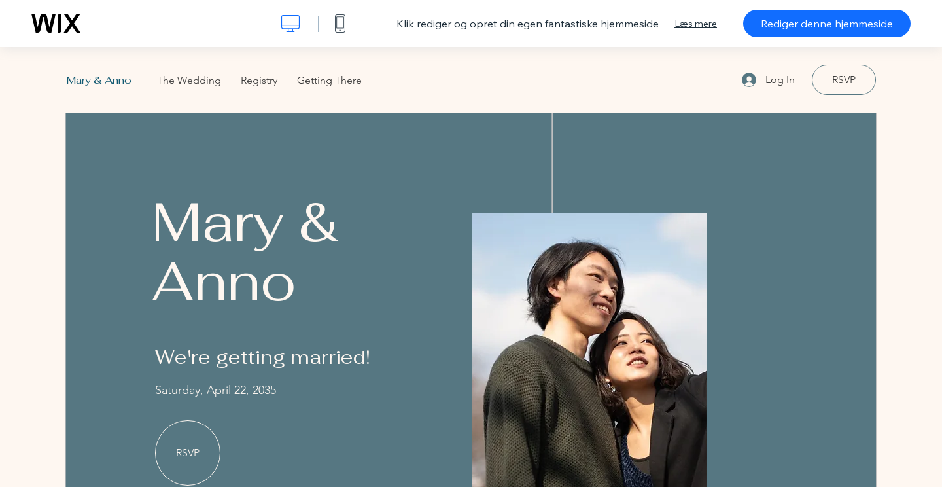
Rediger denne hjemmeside (827, 23)
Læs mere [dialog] (695, 23)
